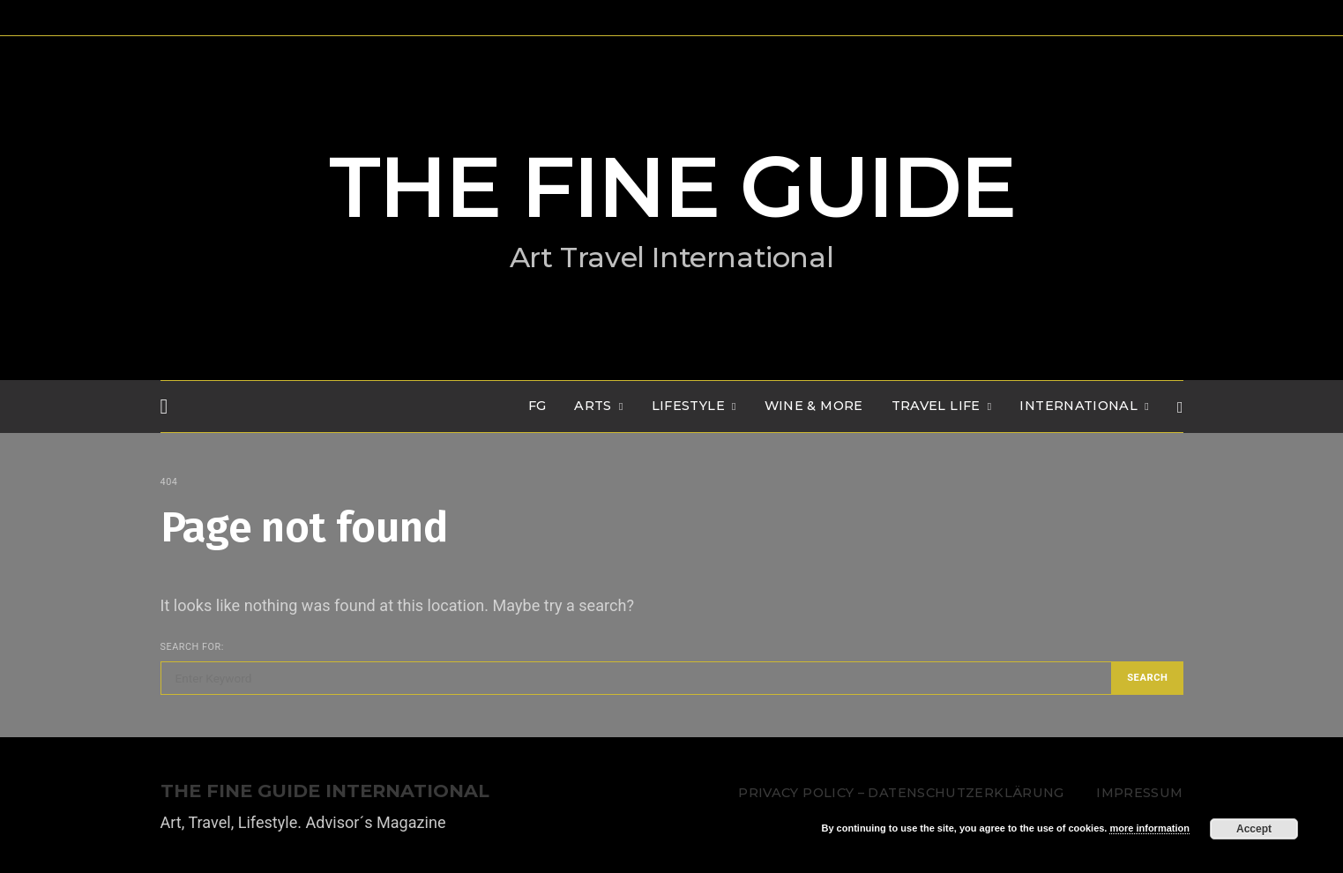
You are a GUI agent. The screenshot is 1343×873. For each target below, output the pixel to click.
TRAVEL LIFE (936, 406)
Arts (592, 406)
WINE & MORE (814, 406)
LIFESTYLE (688, 406)
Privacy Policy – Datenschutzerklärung (900, 793)
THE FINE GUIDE (672, 187)
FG (537, 406)
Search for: (192, 647)
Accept (1254, 829)
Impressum (1139, 793)
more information (1149, 828)
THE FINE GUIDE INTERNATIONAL (324, 791)
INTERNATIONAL (1078, 406)
